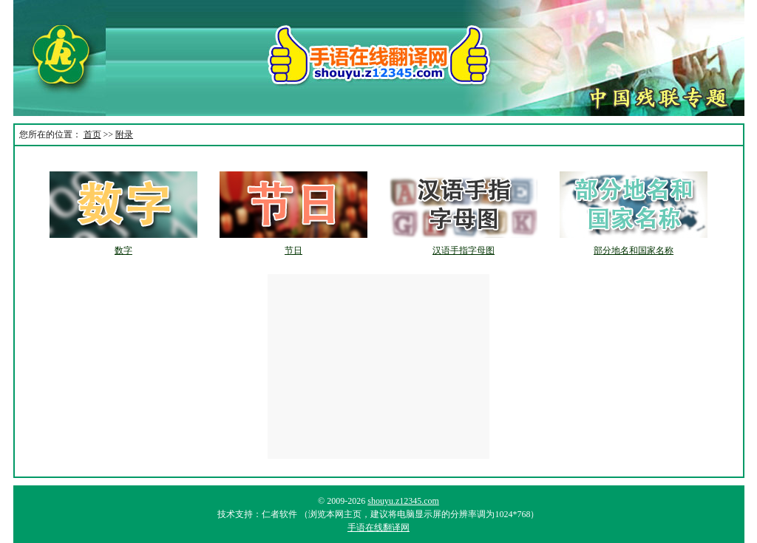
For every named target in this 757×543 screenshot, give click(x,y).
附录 (124, 134)
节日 (293, 250)
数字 (123, 250)
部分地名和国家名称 (633, 250)
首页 (92, 134)
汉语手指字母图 (463, 250)
